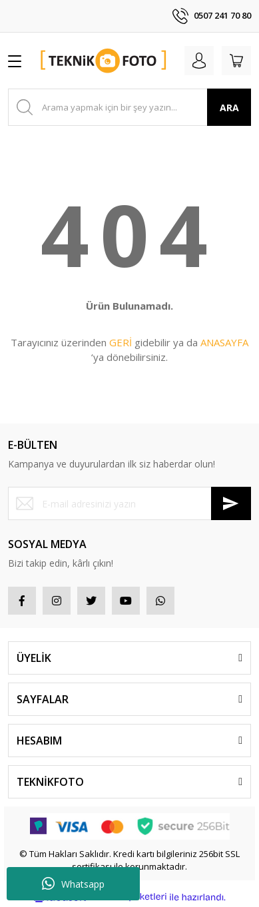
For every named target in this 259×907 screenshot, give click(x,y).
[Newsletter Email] (129, 503)
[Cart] (236, 60)
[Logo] (103, 60)
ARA (229, 107)
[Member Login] (199, 60)
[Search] (129, 107)
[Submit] (231, 503)
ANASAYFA (224, 342)
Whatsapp (73, 883)
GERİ (120, 342)
